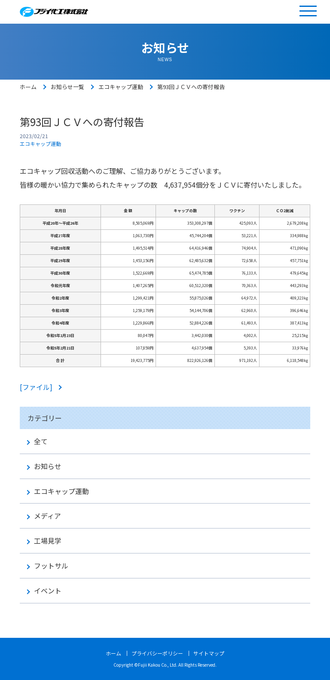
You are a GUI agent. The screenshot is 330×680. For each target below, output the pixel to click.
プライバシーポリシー (157, 653)
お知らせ (47, 466)
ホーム (28, 87)
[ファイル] (37, 387)
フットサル (51, 565)
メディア (47, 515)
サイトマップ (208, 653)
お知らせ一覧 (67, 87)
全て (41, 441)
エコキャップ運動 (120, 87)
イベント (47, 590)
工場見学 (47, 540)
